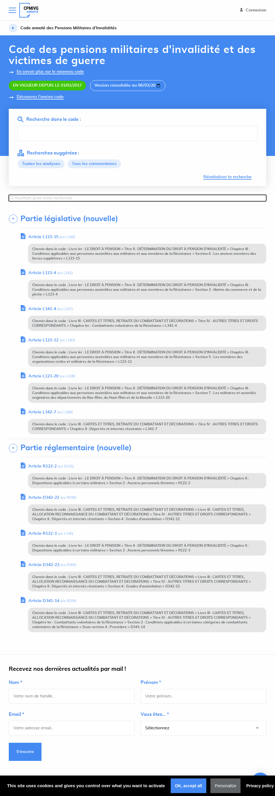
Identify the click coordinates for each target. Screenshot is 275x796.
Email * (16, 714)
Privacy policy (260, 785)
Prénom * (151, 682)
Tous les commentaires (94, 164)
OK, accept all (188, 785)
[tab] (137, 219)
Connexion (253, 10)
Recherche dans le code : (49, 119)
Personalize (225, 785)
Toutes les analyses (41, 164)
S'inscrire (25, 752)
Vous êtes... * (155, 714)
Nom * (15, 682)
